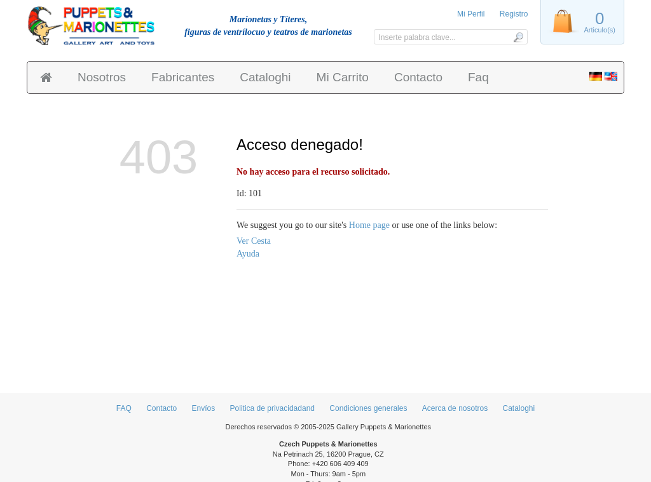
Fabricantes (182, 77)
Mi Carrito (343, 77)
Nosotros (102, 77)
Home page (369, 225)
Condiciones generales (368, 408)
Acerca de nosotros (455, 408)
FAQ (124, 408)
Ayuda (247, 253)
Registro (514, 14)
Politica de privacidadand (272, 408)
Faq (478, 77)
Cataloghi (265, 77)
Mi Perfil (470, 14)
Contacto (418, 77)
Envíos (204, 408)
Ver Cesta (253, 241)
